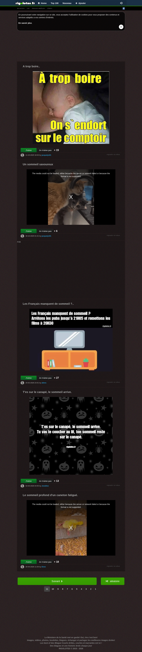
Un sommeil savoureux (38, 164)
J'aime (29, 150)
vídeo (49, 8)
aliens (44, 383)
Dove (44, 567)
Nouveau (67, 3)
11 (47, 589)
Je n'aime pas (45, 150)
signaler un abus (113, 154)
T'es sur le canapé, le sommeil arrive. (47, 392)
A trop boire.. (31, 66)
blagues (21, 8)
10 (53, 589)
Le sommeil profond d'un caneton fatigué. (50, 495)
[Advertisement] (71, 47)
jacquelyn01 (46, 155)
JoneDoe (45, 486)
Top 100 (55, 3)
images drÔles (38, 8)
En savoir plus (25, 23)
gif (28, 8)
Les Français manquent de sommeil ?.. (48, 303)
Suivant (57, 581)
